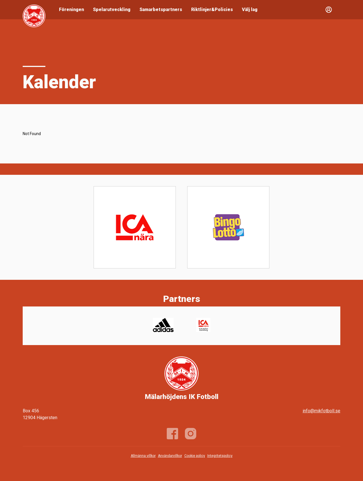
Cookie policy (194, 456)
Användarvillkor (170, 456)
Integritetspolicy (220, 456)
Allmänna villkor (143, 456)
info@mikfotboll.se (321, 410)
